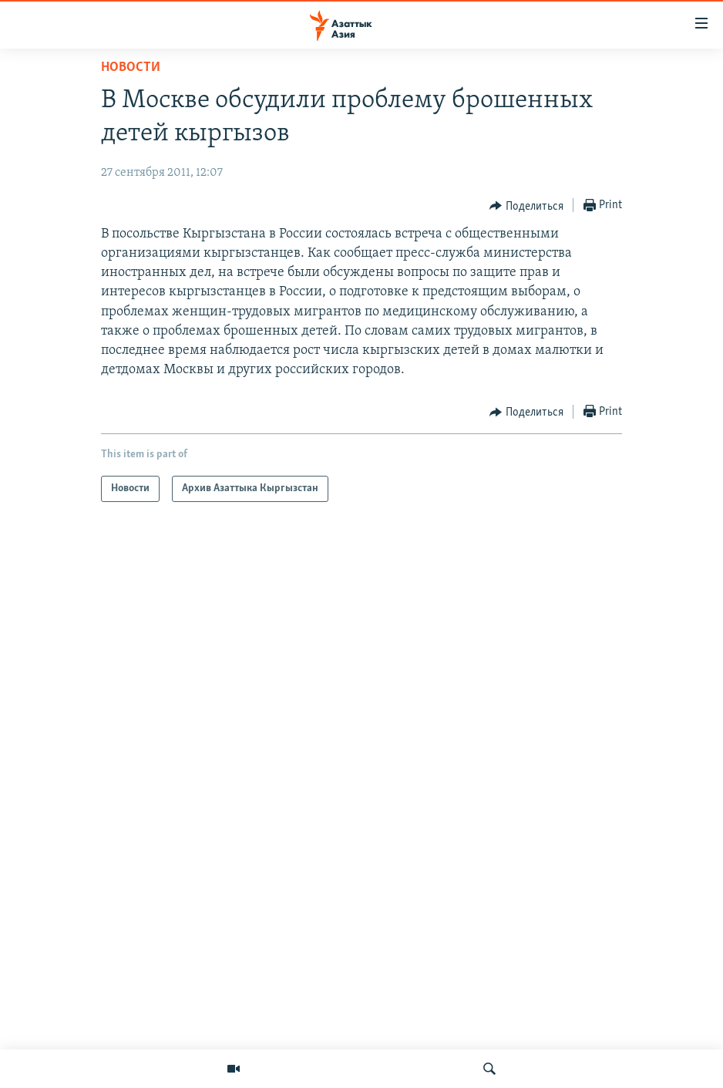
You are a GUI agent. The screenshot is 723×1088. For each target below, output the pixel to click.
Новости (130, 67)
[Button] (526, 205)
